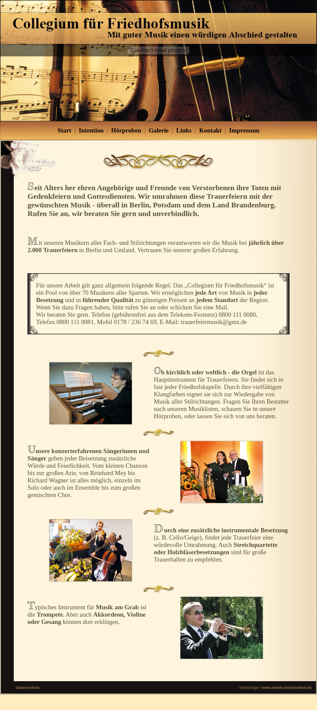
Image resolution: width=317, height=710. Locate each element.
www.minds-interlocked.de (286, 687)
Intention (91, 130)
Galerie (158, 130)
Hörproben (126, 130)
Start (64, 130)
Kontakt (210, 130)
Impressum (244, 130)
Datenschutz (28, 687)
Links (184, 130)
